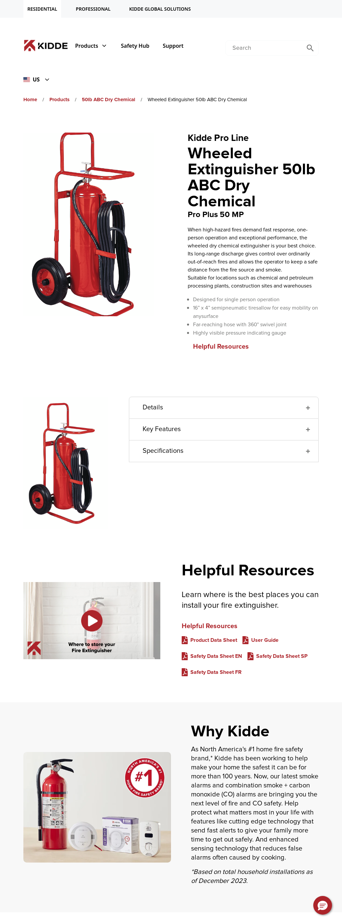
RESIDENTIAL (42, 9)
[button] (223, 407)
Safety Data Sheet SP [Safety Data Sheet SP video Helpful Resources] (282, 656)
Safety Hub (135, 45)
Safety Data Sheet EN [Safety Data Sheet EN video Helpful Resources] (216, 656)
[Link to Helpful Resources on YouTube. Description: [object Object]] (91, 620)
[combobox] (264, 48)
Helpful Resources (221, 346)
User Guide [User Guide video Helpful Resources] (265, 640)
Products (91, 45)
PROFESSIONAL (93, 9)
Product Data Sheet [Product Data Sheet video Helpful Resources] (213, 640)
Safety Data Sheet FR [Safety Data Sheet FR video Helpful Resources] (215, 672)
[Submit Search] (310, 48)
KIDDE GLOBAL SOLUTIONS (160, 9)
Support (173, 45)
